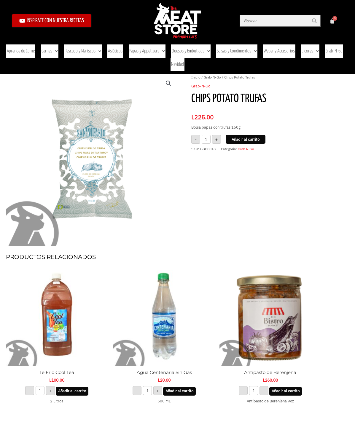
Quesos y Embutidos (184, 46)
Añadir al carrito (246, 118)
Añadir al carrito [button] (62, 349)
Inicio (195, 56)
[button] (168, 62)
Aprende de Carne (20, 46)
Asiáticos (111, 46)
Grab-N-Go (321, 46)
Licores (299, 46)
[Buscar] (314, 20)
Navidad (342, 46)
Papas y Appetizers (142, 46)
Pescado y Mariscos (80, 46)
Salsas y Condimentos (229, 46)
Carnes (48, 46)
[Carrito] (332, 21)
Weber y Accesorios (270, 46)
